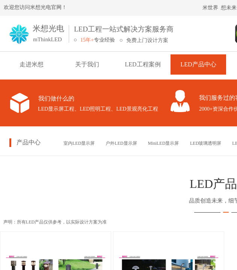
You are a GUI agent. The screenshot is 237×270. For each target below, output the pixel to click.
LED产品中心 (198, 64)
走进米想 (32, 64)
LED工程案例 (142, 64)
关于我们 (87, 64)
